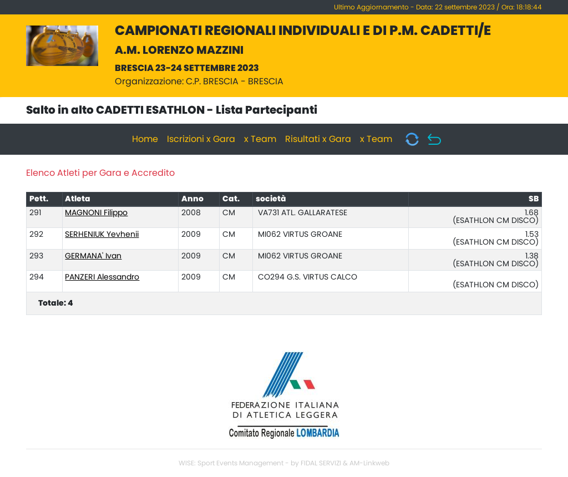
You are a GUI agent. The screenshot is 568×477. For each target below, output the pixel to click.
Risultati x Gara (318, 139)
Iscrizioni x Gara (201, 139)
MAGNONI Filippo (96, 213)
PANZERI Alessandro (102, 277)
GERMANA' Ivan (93, 256)
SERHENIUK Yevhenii (102, 234)
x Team (260, 139)
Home (145, 139)
